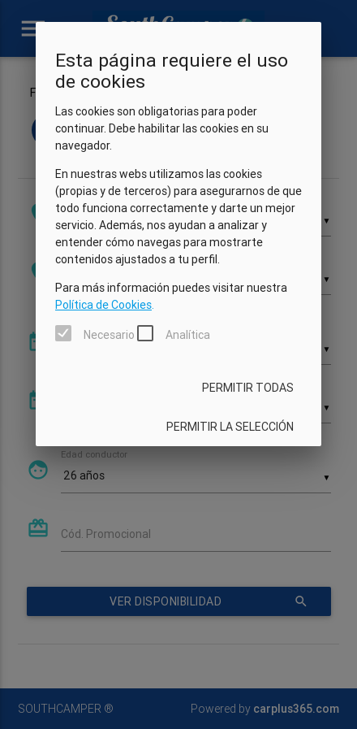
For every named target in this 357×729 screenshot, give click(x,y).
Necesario (109, 335)
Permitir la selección (230, 426)
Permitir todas (248, 387)
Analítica (188, 335)
